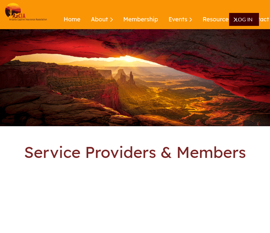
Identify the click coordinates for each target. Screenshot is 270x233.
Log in (244, 19)
